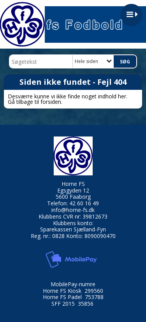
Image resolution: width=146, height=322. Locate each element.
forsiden (50, 101)
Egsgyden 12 (73, 190)
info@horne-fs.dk (73, 210)
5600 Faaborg (73, 196)
